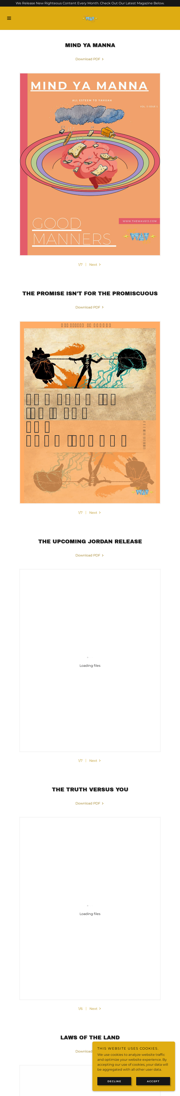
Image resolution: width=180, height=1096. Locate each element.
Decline (114, 1081)
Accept (153, 1081)
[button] (17, 18)
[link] (89, 18)
